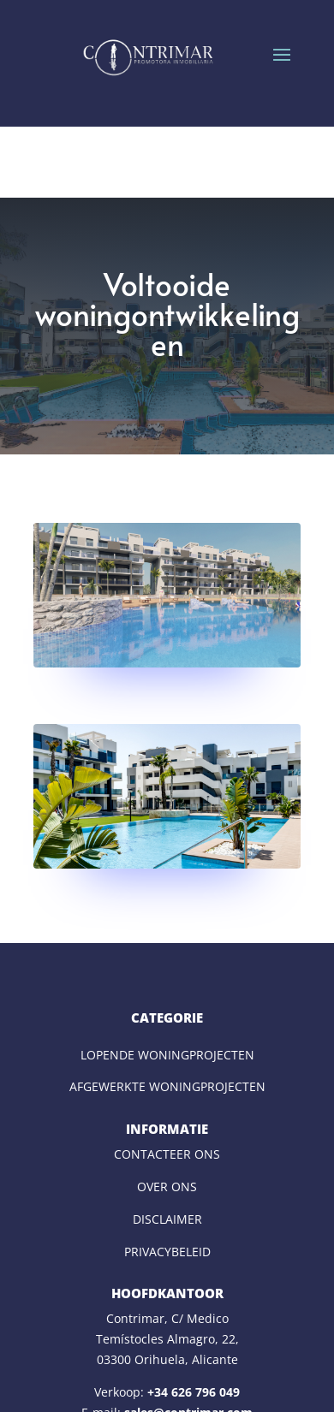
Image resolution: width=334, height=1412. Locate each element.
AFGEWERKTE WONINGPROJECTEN (167, 1086)
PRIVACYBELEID (167, 1251)
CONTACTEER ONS (167, 1154)
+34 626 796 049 (193, 1392)
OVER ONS (167, 1186)
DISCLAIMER (167, 1219)
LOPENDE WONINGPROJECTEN (167, 1055)
